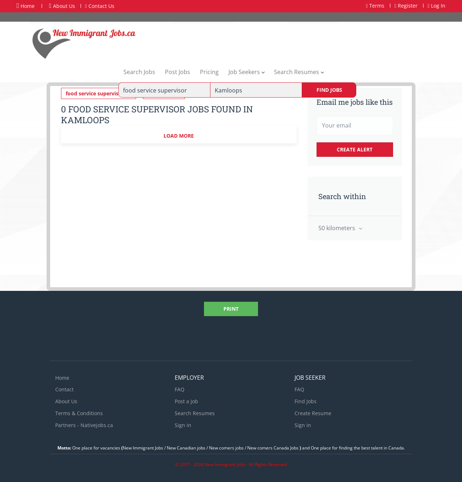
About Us (62, 6)
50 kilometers (337, 228)
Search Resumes (195, 413)
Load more (179, 135)
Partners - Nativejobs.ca (84, 425)
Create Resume (313, 413)
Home (26, 5)
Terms (375, 5)
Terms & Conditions (79, 413)
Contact (64, 389)
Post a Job (186, 401)
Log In (436, 5)
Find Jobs (329, 89)
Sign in (183, 425)
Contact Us (99, 6)
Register (406, 5)
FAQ (179, 389)
